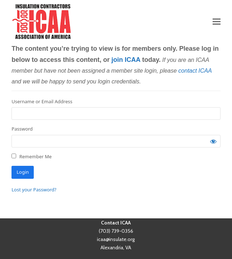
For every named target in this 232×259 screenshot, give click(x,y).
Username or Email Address (41, 101)
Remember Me (31, 156)
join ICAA (125, 59)
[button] (217, 21)
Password (22, 129)
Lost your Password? (33, 189)
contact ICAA (195, 71)
